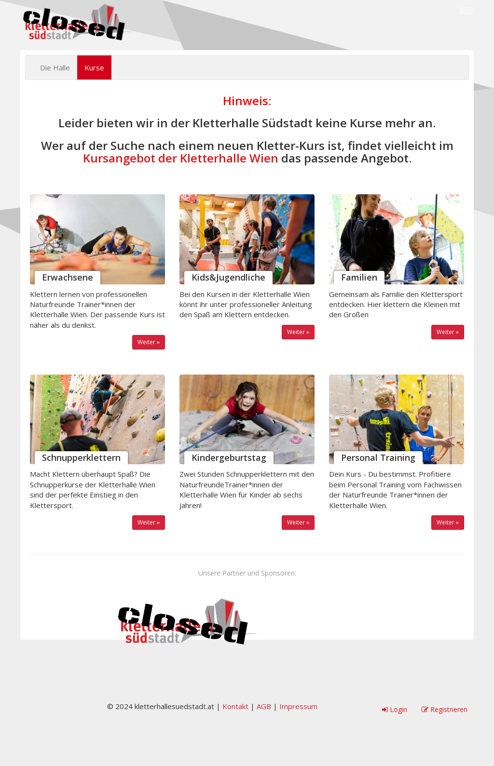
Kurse (94, 67)
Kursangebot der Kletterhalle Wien (180, 158)
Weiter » (148, 342)
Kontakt (235, 706)
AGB (264, 706)
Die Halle (55, 67)
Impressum (298, 706)
